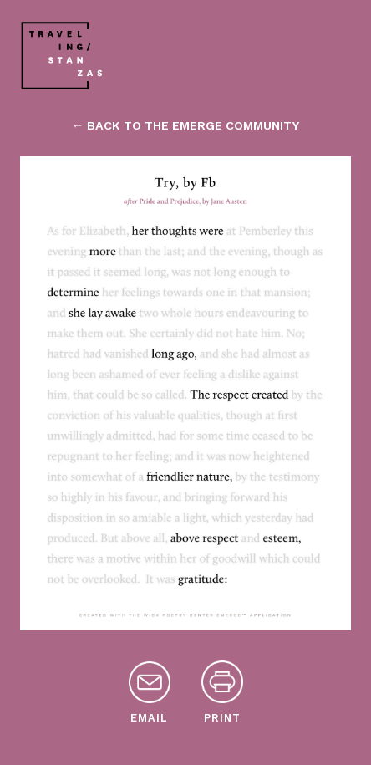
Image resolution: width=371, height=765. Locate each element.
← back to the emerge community (185, 125)
